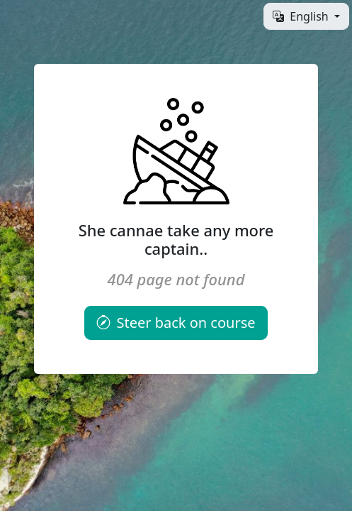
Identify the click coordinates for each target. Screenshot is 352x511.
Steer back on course (175, 322)
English (302, 16)
